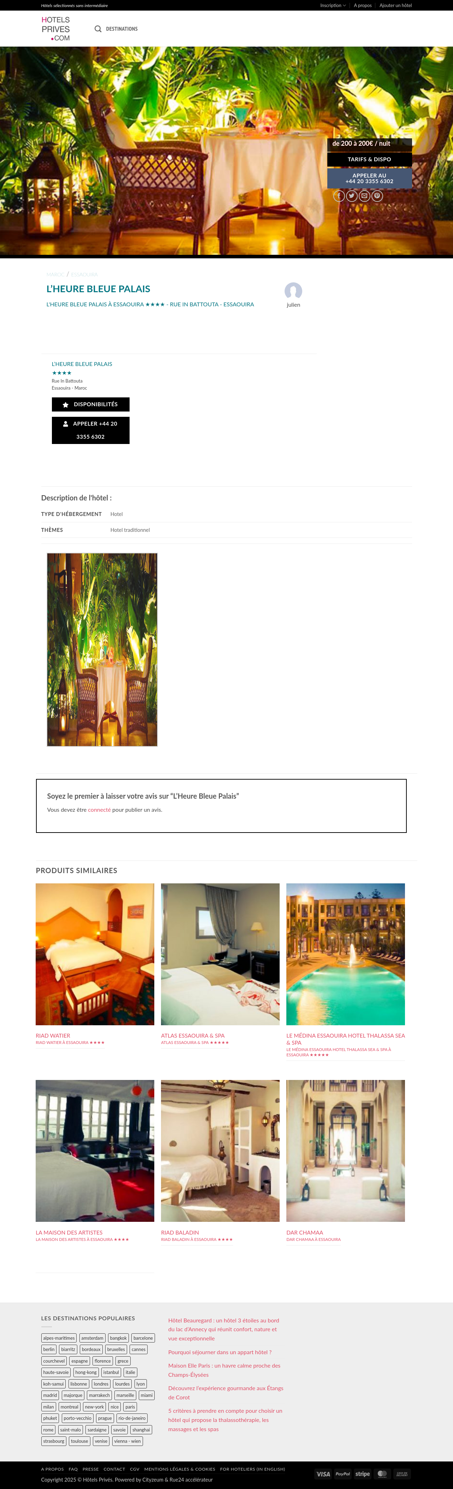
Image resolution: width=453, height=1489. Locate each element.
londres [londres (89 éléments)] (101, 1384)
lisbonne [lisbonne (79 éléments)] (79, 1384)
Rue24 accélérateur (191, 1480)
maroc (56, 274)
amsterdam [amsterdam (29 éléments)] (92, 1338)
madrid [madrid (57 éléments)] (50, 1395)
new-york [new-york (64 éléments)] (94, 1407)
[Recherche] (98, 28)
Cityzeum (152, 1480)
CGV (134, 1469)
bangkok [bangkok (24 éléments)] (118, 1338)
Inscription (333, 5)
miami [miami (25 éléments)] (147, 1395)
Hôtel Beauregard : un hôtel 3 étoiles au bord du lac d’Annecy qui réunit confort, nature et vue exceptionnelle (223, 1329)
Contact (114, 1469)
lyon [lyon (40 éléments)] (141, 1384)
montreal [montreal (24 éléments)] (69, 1407)
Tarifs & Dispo (369, 159)
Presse (91, 1469)
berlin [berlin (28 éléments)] (49, 1349)
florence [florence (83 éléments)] (103, 1361)
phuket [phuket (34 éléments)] (50, 1418)
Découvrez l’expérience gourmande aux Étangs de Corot (226, 1392)
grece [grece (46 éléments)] (123, 1361)
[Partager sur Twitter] (352, 196)
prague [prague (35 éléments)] (105, 1418)
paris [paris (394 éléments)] (130, 1407)
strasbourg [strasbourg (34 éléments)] (53, 1441)
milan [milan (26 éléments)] (48, 1407)
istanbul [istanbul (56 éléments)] (111, 1372)
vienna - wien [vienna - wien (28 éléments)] (127, 1441)
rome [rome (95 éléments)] (48, 1430)
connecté (99, 809)
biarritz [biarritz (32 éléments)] (68, 1349)
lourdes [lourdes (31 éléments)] (122, 1384)
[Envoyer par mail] (364, 196)
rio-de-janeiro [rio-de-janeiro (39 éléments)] (132, 1418)
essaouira (84, 274)
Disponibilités (90, 404)
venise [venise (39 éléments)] (101, 1441)
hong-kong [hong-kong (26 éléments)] (86, 1372)
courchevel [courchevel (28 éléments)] (54, 1361)
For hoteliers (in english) (252, 1469)
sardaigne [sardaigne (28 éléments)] (97, 1430)
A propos (363, 5)
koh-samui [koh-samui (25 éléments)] (53, 1384)
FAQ (73, 1469)
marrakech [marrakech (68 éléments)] (99, 1395)
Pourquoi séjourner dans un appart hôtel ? (220, 1352)
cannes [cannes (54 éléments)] (138, 1349)
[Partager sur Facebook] (339, 196)
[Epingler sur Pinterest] (377, 196)
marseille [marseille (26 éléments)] (125, 1395)
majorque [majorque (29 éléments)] (73, 1395)
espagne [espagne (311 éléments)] (79, 1361)
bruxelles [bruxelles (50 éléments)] (116, 1349)
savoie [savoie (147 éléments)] (119, 1430)
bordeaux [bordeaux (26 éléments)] (91, 1349)
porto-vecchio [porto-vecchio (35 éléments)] (77, 1418)
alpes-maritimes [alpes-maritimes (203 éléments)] (59, 1338)
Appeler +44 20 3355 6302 (90, 430)
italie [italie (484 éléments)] (130, 1372)
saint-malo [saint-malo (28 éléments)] (70, 1430)
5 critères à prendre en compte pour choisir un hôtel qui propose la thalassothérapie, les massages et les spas (225, 1419)
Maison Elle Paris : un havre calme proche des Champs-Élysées (224, 1370)
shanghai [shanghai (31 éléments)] (141, 1430)
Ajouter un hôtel (396, 5)
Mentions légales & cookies (179, 1469)
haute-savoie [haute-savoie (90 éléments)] (56, 1372)
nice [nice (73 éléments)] (115, 1407)
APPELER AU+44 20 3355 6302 (370, 178)
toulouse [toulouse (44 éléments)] (79, 1441)
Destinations (122, 28)
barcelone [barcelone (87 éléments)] (143, 1338)
